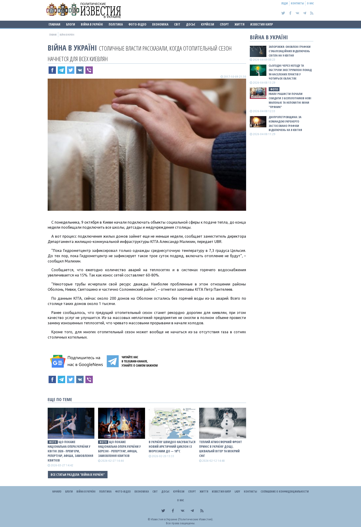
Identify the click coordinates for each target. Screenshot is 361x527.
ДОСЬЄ (190, 24)
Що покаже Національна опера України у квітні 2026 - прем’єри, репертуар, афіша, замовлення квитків (70, 451)
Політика (116, 24)
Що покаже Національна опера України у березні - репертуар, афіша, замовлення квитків (119, 449)
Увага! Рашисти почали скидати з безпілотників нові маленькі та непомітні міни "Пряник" (290, 100)
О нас (310, 3)
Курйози (207, 24)
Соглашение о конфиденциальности (285, 491)
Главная (54, 24)
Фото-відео (137, 24)
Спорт (224, 24)
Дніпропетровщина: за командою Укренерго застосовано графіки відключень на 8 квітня (285, 123)
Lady (237, 491)
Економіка (160, 24)
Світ (177, 24)
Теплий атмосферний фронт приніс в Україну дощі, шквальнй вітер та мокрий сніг (220, 449)
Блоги (70, 24)
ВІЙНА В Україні (92, 24)
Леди (284, 3)
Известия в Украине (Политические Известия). (182, 519)
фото (52, 442)
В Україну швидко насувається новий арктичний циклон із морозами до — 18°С (172, 446)
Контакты (297, 3)
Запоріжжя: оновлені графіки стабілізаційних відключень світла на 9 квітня (290, 51)
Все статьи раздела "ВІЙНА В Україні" (78, 474)
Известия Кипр (261, 24)
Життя (240, 24)
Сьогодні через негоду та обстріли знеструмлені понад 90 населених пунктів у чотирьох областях (290, 72)
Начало (56, 491)
